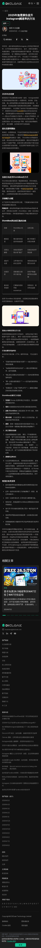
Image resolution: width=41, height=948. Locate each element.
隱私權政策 (25, 921)
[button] (31, 3)
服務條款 (5, 921)
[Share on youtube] (15, 633)
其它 (15, 907)
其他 (5, 588)
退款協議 (24, 925)
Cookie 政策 (6, 925)
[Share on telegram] (11, 633)
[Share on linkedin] (7, 633)
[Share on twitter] (3, 633)
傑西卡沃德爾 (14, 28)
